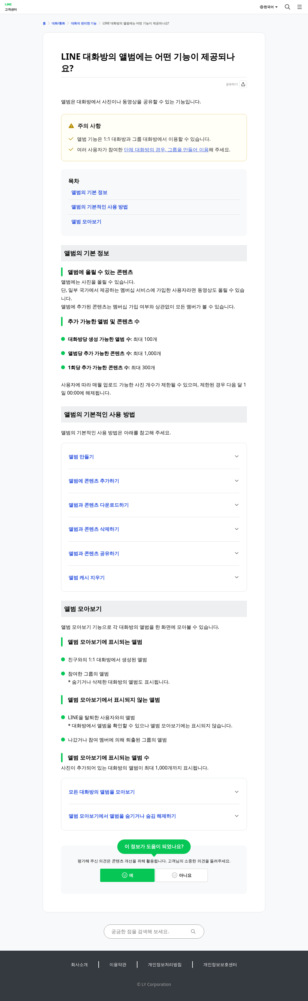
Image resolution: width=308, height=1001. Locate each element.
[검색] (288, 7)
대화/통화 (58, 23)
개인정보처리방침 (165, 964)
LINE (8, 4)
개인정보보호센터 (220, 964)
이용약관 (117, 964)
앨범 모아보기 (86, 221)
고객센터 (11, 9)
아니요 (182, 875)
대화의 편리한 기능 (84, 23)
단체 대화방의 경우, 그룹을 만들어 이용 (166, 149)
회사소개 (79, 964)
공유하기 (236, 84)
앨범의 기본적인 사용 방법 (99, 206)
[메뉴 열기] (300, 7)
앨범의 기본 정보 (89, 192)
